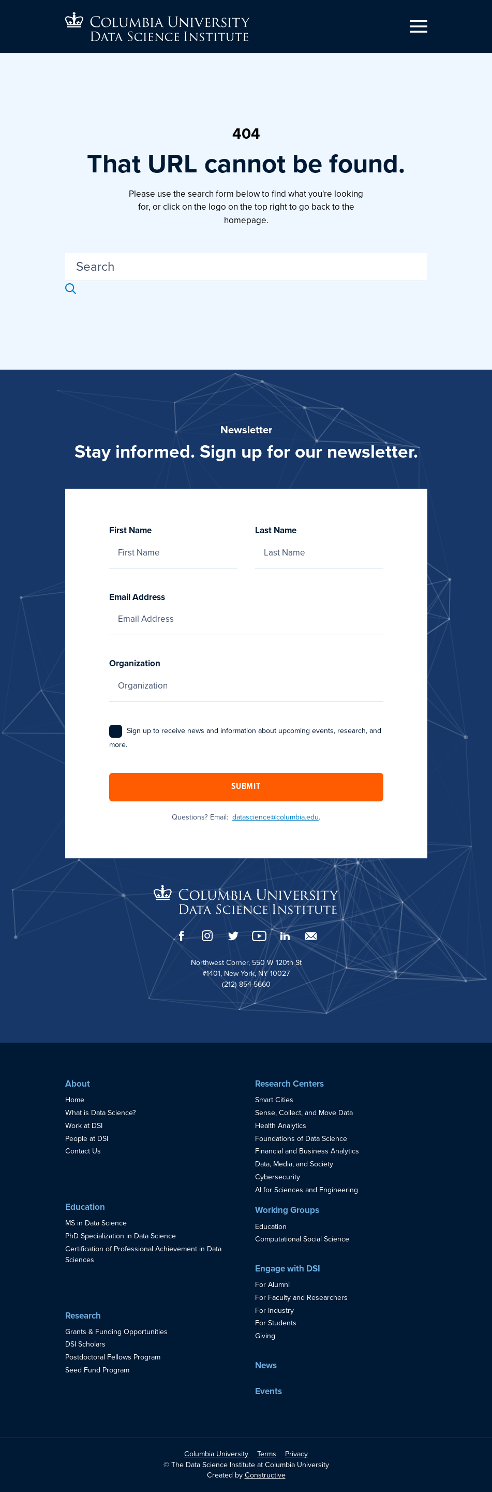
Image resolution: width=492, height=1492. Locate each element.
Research (83, 1315)
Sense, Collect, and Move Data (304, 1112)
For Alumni (272, 1284)
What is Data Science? (100, 1112)
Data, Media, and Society (294, 1164)
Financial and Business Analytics (307, 1151)
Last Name (319, 541)
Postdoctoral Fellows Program (112, 1357)
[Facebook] (182, 936)
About (77, 1083)
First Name (173, 541)
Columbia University (216, 1454)
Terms (266, 1454)
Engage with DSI (287, 1268)
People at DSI (86, 1138)
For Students (275, 1323)
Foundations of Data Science (301, 1138)
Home (74, 1099)
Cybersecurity (277, 1177)
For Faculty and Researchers (301, 1297)
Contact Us (83, 1151)
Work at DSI (83, 1125)
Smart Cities (274, 1099)
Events (268, 1391)
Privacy (296, 1454)
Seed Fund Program (97, 1370)
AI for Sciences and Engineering (306, 1190)
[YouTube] (259, 936)
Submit (246, 787)
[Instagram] (207, 935)
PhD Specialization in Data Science (120, 1236)
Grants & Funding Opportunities (116, 1331)
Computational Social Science (302, 1239)
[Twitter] (233, 936)
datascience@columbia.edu (275, 817)
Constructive (265, 1475)
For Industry (274, 1310)
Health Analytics (280, 1125)
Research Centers (289, 1083)
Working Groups (287, 1210)
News (266, 1365)
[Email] (311, 936)
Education (85, 1207)
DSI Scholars (85, 1344)
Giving (265, 1336)
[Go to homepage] (157, 26)
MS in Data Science (96, 1223)
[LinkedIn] (285, 936)
